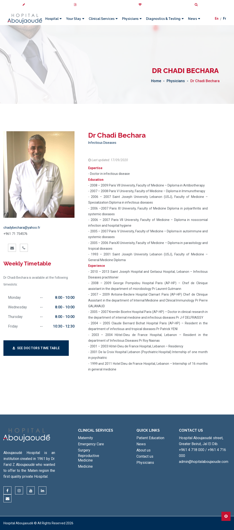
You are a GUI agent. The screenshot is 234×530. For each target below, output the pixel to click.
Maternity (85, 438)
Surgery (84, 450)
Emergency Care (91, 444)
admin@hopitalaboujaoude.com (203, 461)
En (216, 19)
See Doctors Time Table (36, 348)
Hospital (51, 19)
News (192, 19)
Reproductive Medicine (88, 458)
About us (143, 450)
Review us (31, 4)
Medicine (85, 466)
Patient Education (150, 438)
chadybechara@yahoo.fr (21, 228)
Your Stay (73, 19)
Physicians (130, 19)
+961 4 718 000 (191, 450)
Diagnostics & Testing (163, 19)
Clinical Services (101, 19)
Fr (224, 19)
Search (202, 4)
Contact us (144, 456)
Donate (146, 4)
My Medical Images (88, 4)
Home (156, 81)
